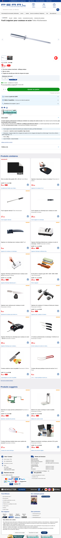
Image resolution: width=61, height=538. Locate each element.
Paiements (6, 475)
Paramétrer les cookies (33, 532)
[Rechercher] (57, 9)
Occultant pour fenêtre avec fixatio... (8, 188)
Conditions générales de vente (9, 500)
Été (47, 13)
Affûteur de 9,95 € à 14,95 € (6, 142)
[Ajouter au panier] (33, 89)
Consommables (10, 13)
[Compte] (44, 5)
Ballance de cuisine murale (37, 418)
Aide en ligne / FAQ (8, 459)
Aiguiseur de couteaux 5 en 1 (37, 188)
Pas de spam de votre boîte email (38, 478)
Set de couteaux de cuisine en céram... (39, 346)
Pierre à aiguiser (34, 282)
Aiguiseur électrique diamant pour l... (9, 282)
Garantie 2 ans (35, 476)
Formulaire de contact (8, 463)
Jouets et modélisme (34, 13)
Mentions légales (6, 502)
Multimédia (16, 13)
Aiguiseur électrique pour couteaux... (9, 346)
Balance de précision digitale (37, 450)
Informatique (4, 13)
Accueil (10, 18)
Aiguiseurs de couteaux (39, 18)
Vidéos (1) (4, 147)
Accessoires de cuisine (28, 18)
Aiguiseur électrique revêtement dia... (39, 251)
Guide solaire (5, 509)
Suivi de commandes (40, 1)
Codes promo (5, 505)
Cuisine (20, 18)
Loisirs (21, 13)
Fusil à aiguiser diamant (6, 219)
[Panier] (54, 5)
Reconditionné (53, 13)
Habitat (27, 13)
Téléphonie (41, 13)
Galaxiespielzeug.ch (37, 517)
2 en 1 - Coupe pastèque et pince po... (39, 377)
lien (24, 524)
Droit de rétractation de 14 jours (38, 475)
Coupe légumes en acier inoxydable (8, 377)
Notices (4, 507)
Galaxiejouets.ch (36, 515)
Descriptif (4, 117)
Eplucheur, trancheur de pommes (8, 418)
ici (18, 529)
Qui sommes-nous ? (7, 496)
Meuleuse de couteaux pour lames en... (9, 314)
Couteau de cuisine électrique (7, 450)
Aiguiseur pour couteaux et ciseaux (38, 314)
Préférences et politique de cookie (10, 503)
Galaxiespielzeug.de (37, 513)
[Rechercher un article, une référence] (30, 9)
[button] (9, 84)
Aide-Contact (48, 1)
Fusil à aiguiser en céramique (37, 219)
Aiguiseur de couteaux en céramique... (9, 251)
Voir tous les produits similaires (7, 380)
